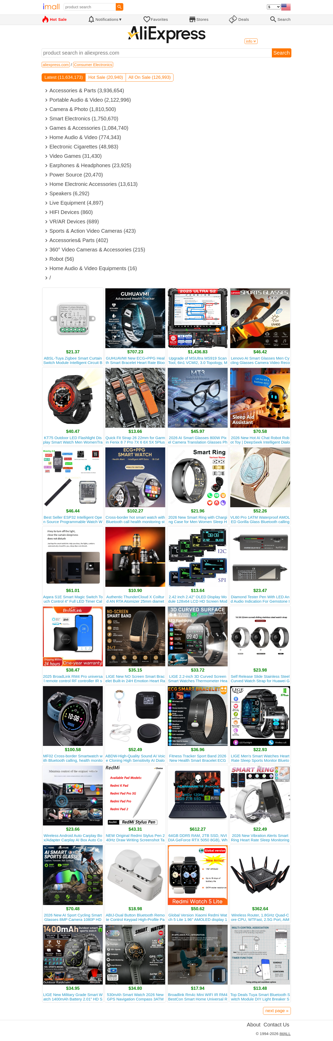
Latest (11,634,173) (63, 77)
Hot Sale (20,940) (105, 77)
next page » (277, 1010)
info (251, 41)
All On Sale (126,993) (150, 77)
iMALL (285, 1033)
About (253, 1024)
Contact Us (276, 1024)
